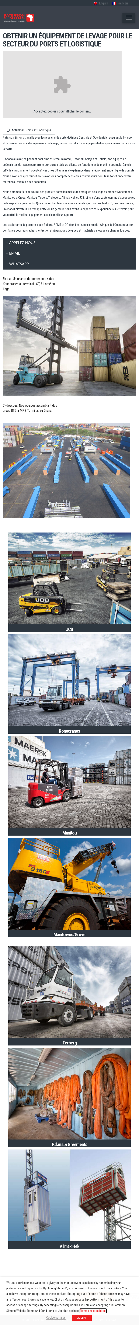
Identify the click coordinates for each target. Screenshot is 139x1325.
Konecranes (69, 731)
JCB (69, 629)
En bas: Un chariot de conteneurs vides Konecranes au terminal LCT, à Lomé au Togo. (29, 284)
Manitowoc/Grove (69, 934)
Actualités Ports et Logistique (29, 130)
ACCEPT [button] (81, 1317)
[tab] (69, 243)
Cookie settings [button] (56, 1317)
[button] (128, 18)
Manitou (69, 833)
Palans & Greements (69, 1144)
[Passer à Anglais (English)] (100, 4)
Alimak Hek (69, 1246)
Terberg (69, 1042)
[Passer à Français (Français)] (120, 4)
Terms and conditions (93, 1311)
